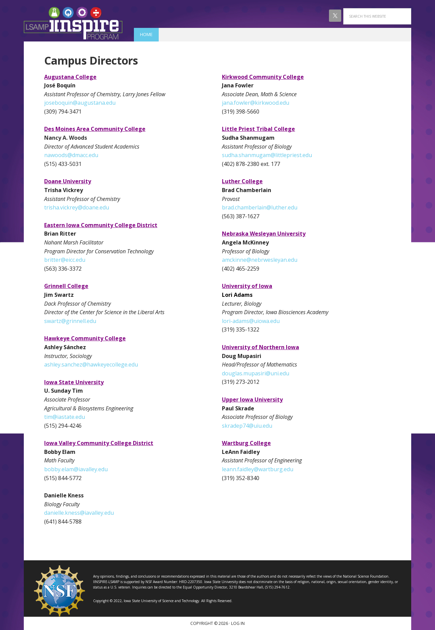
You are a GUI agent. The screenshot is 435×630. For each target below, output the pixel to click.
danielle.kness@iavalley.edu (79, 512)
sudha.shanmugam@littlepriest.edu (267, 155)
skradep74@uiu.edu (247, 425)
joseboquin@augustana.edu (80, 102)
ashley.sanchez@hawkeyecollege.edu (91, 364)
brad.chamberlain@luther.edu (259, 207)
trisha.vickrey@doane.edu (76, 207)
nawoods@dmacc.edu (71, 155)
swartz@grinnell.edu (70, 321)
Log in (238, 623)
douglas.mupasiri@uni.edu (255, 373)
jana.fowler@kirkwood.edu (255, 102)
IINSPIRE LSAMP (73, 23)
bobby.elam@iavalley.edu (76, 469)
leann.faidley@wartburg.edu (257, 469)
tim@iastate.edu (64, 417)
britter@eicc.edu (64, 259)
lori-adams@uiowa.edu (251, 321)
